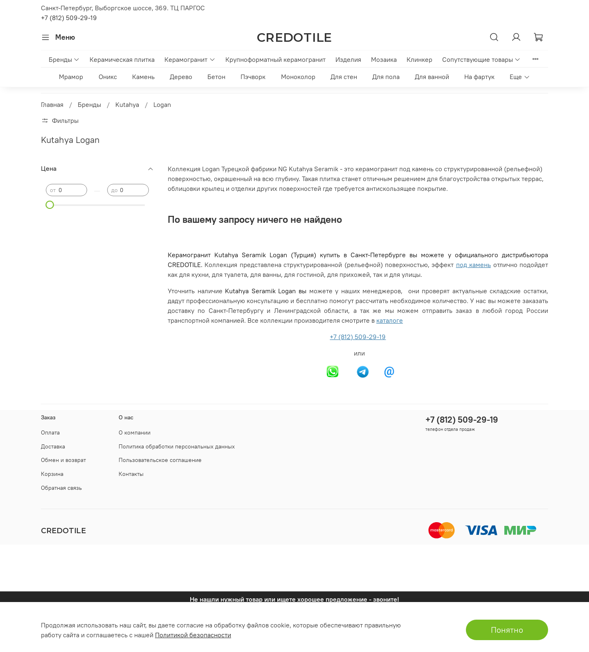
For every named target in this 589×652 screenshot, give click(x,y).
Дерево (181, 76)
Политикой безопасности (193, 635)
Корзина (52, 474)
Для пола (386, 76)
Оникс (108, 76)
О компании (135, 432)
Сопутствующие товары (481, 59)
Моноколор (298, 76)
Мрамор (71, 76)
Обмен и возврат (63, 460)
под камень (473, 264)
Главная (52, 104)
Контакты (131, 474)
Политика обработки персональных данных (177, 446)
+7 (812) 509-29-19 (69, 18)
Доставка (53, 446)
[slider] (50, 205)
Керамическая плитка (122, 59)
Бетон (216, 76)
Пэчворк (253, 76)
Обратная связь (61, 487)
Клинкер (419, 59)
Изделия (348, 59)
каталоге (389, 320)
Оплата (50, 432)
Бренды (64, 59)
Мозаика (384, 59)
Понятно (507, 630)
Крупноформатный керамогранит (275, 59)
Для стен (343, 76)
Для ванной (432, 76)
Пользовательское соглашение (160, 460)
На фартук (479, 76)
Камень (143, 76)
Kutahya (127, 104)
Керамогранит (189, 59)
